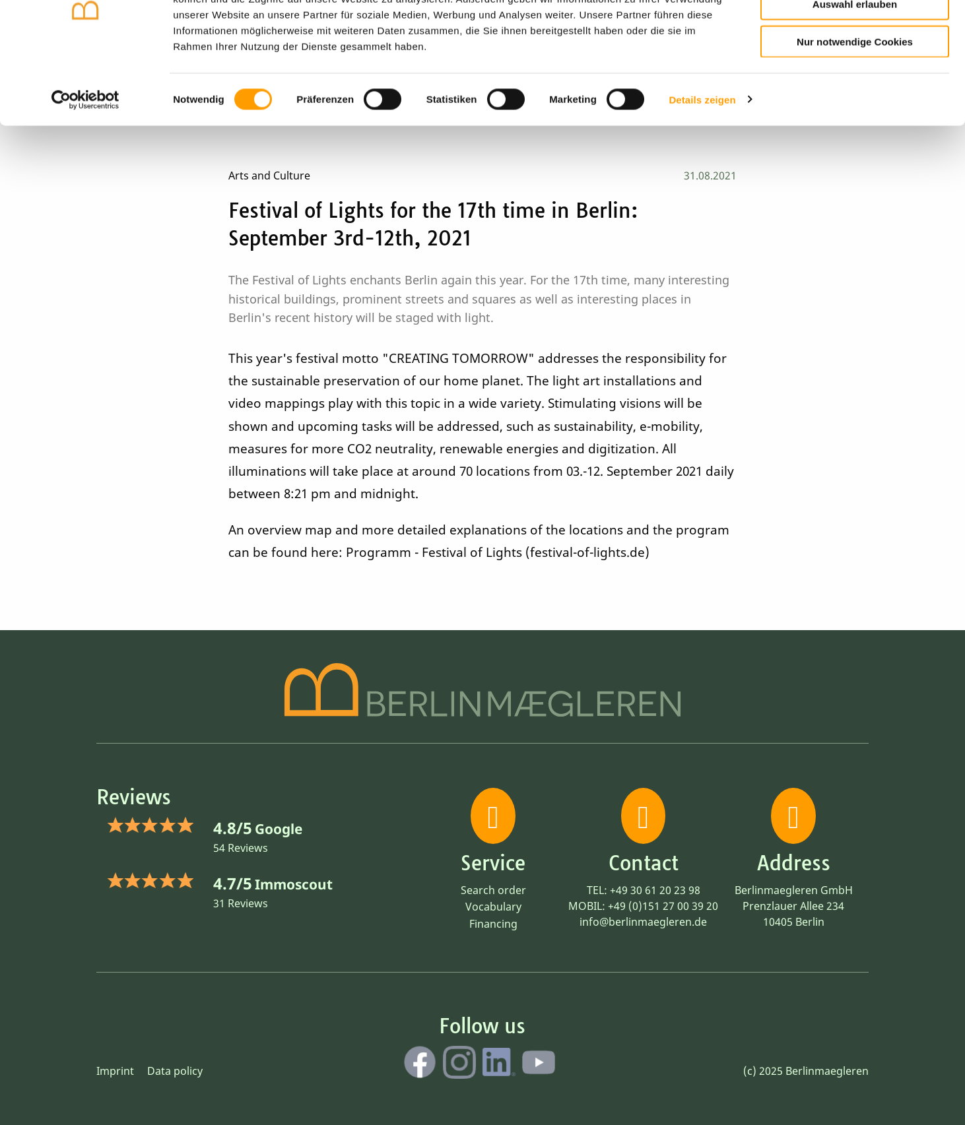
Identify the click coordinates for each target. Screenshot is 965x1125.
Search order (493, 890)
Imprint (115, 1071)
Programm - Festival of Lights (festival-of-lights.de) (497, 552)
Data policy (175, 1071)
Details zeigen (702, 164)
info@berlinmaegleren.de (643, 922)
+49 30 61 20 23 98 (655, 890)
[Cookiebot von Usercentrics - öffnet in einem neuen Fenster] (85, 165)
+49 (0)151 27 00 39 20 (663, 906)
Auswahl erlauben (855, 69)
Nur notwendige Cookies (855, 106)
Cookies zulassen (854, 32)
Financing (493, 923)
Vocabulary (493, 906)
